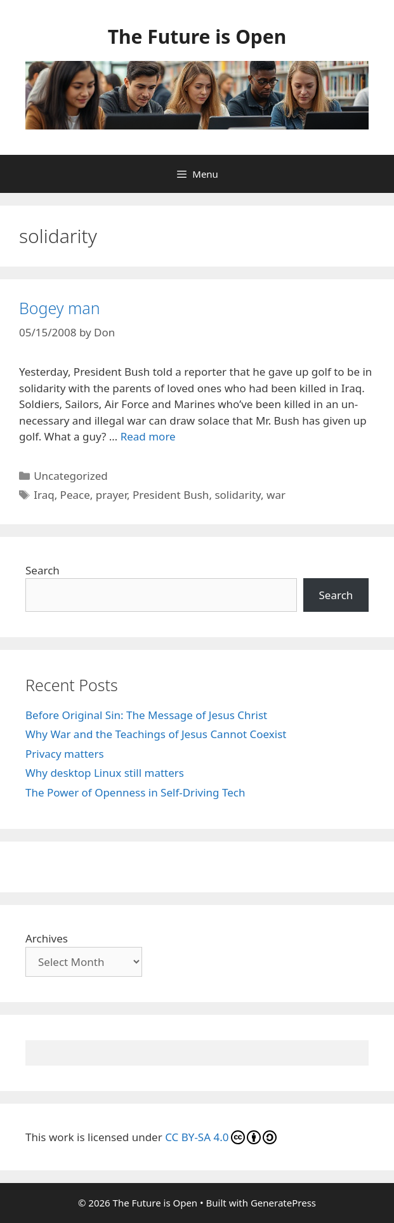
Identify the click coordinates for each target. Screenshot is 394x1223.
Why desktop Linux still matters (104, 772)
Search (42, 570)
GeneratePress (283, 1202)
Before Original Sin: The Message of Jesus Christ (146, 715)
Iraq (44, 494)
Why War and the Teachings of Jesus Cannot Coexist (155, 734)
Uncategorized (71, 475)
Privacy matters (64, 753)
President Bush (171, 494)
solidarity (237, 494)
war (276, 494)
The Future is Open (197, 36)
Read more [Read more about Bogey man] (148, 436)
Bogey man (59, 308)
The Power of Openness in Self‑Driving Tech (135, 792)
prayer (111, 494)
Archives (46, 938)
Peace (75, 494)
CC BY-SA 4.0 (220, 1137)
